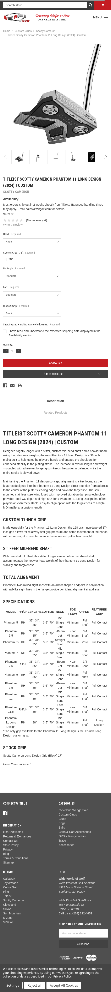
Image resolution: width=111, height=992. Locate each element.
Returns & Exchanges (17, 836)
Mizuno (7, 917)
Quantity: (8, 344)
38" (11, 259)
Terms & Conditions (15, 858)
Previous (5, 157)
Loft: (11, 287)
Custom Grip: (16, 305)
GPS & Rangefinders (72, 836)
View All (8, 922)
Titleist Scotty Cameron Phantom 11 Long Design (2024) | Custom (47, 35)
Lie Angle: (14, 268)
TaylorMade (10, 883)
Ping (6, 891)
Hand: (12, 234)
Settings (12, 985)
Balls (62, 827)
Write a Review (13, 224)
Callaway (9, 878)
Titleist (7, 896)
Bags (62, 823)
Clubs (62, 818)
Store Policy (11, 845)
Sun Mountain (12, 913)
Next (105, 157)
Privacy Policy (62, 976)
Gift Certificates (13, 832)
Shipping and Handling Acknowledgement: (31, 324)
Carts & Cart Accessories (75, 832)
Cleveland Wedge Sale (73, 810)
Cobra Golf (10, 887)
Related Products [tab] (55, 412)
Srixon (7, 909)
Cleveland (9, 904)
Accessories (66, 845)
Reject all (34, 985)
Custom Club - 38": (19, 252)
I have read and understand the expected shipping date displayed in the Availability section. (55, 333)
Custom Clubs (23, 30)
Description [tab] (55, 401)
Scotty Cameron (45, 30)
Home (6, 30)
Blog (6, 853)
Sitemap (8, 862)
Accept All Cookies (64, 985)
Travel (63, 840)
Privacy (8, 849)
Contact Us (10, 840)
